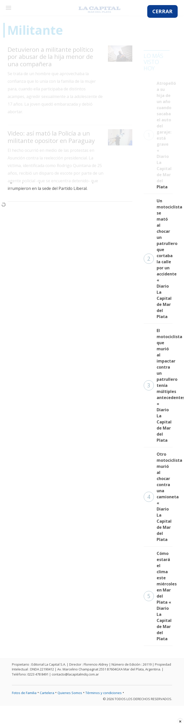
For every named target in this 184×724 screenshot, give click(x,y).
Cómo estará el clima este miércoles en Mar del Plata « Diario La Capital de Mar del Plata (158, 596)
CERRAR (162, 11)
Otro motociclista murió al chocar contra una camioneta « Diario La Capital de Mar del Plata (158, 496)
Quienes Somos (70, 692)
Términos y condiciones (103, 692)
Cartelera (47, 692)
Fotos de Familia (24, 692)
